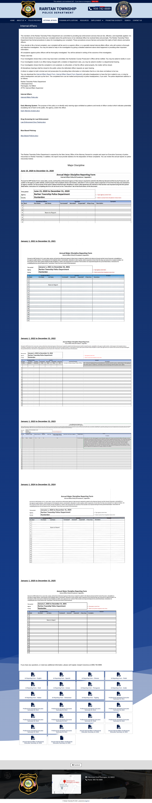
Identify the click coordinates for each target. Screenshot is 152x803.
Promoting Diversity (113, 20)
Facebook (76, 765)
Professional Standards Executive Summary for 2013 (61, 707)
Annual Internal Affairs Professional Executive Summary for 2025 (61, 740)
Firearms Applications (68, 20)
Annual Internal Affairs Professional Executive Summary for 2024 (33, 740)
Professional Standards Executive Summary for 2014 (90, 707)
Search (127, 20)
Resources (84, 20)
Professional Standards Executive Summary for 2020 (33, 729)
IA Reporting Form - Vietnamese (61, 695)
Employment (97, 20)
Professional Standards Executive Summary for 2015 (119, 707)
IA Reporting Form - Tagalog (90, 695)
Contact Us (137, 20)
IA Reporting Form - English (33, 675)
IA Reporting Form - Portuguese (90, 685)
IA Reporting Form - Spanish (61, 675)
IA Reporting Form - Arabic (119, 685)
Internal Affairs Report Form (45, 74)
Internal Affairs (50, 20)
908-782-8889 (100, 8)
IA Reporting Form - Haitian (33, 695)
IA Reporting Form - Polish (119, 675)
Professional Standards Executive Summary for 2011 (119, 696)
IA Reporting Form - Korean (61, 685)
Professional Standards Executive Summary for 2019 (119, 718)
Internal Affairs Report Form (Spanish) (69, 74)
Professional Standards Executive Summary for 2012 (33, 707)
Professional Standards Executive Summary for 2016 (33, 718)
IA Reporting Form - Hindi (33, 685)
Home (12, 20)
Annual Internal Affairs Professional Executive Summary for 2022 (90, 729)
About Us (21, 20)
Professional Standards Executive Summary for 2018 (90, 718)
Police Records (34, 20)
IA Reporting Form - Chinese (90, 675)
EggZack (87, 801)
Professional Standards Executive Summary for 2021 (61, 729)
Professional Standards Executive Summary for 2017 (61, 718)
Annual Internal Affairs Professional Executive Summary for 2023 (119, 729)
